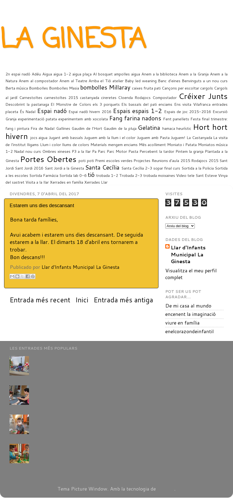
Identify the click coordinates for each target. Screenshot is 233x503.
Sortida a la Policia (198, 168)
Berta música (16, 88)
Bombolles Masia (64, 88)
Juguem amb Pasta (153, 137)
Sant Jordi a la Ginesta (64, 168)
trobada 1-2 (107, 175)
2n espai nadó (17, 74)
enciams (165, 104)
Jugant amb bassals (66, 137)
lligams (33, 144)
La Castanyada (199, 137)
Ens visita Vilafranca (192, 104)
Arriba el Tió (100, 81)
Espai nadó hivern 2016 (90, 111)
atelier (118, 81)
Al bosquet (103, 74)
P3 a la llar (81, 151)
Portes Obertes (48, 158)
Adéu (36, 74)
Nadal (19, 151)
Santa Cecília (102, 167)
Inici (81, 300)
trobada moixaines (159, 175)
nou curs (33, 151)
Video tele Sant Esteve (196, 175)
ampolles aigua (127, 74)
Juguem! (178, 137)
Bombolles (38, 88)
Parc (101, 151)
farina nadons (142, 118)
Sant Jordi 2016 (29, 168)
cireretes (108, 97)
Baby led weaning (141, 81)
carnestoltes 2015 (61, 97)
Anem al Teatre (73, 81)
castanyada (89, 97)
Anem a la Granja (194, 74)
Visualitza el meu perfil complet (191, 274)
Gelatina (149, 127)
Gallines (63, 128)
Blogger (165, 488)
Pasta (133, 151)
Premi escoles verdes (113, 160)
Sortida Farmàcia (43, 175)
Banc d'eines (169, 81)
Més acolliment (152, 144)
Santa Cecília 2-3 (136, 168)
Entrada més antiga (123, 300)
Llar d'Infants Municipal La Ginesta (188, 254)
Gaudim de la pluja (119, 128)
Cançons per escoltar (180, 88)
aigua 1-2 (62, 74)
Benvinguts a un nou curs (205, 81)
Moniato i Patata (182, 144)
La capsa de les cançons (58, 417)
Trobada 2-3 (130, 175)
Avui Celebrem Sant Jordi (60, 358)
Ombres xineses (56, 151)
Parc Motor (117, 151)
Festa (195, 119)
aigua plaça (82, 74)
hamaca (168, 128)
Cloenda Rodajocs (134, 97)
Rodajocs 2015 (204, 160)
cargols (206, 88)
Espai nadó (52, 111)
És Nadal (28, 111)
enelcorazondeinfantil (189, 331)
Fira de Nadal (42, 128)
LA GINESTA (73, 40)
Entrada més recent (39, 300)
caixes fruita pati (146, 88)
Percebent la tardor (157, 151)
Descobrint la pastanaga (27, 104)
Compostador (165, 97)
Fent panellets (176, 119)
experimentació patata (37, 119)
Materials (98, 144)
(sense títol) (45, 388)
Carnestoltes (30, 97)
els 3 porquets (106, 104)
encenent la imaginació (190, 313)
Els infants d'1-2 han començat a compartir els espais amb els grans (108, 446)
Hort (201, 126)
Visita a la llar (37, 182)
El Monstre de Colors (71, 104)
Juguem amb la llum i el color (109, 137)
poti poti (86, 160)
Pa (94, 151)
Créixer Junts (203, 95)
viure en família (182, 322)
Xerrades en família (66, 182)
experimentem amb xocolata (83, 119)
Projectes (142, 160)
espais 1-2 (147, 111)
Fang (115, 118)
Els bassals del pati (139, 104)
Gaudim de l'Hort (87, 128)
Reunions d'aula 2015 (171, 160)
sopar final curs (166, 168)
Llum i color (50, 144)
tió (91, 174)
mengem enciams (123, 144)
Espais (121, 111)
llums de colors (75, 144)
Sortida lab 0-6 (73, 175)
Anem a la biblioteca (159, 74)
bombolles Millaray (105, 87)
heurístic (183, 128)
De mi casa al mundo (188, 305)
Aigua (47, 74)
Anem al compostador (38, 81)
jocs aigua (39, 137)
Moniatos (206, 144)
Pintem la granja (190, 151)
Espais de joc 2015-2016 (187, 111)
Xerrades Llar (96, 182)
